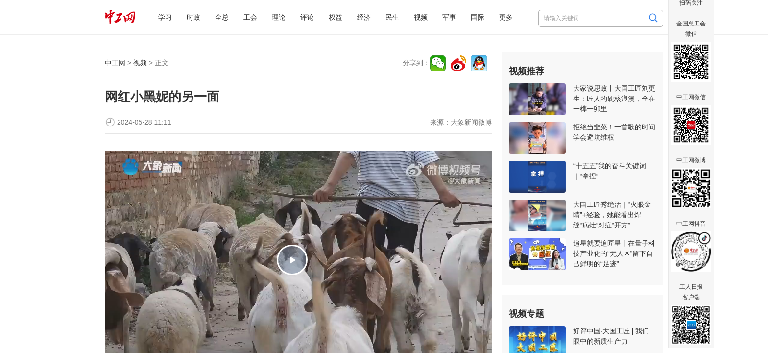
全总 (222, 17)
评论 (307, 17)
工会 (250, 17)
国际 (477, 17)
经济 (364, 17)
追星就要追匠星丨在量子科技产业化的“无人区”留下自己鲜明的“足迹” (614, 253)
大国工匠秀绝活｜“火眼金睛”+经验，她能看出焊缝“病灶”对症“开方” (612, 215)
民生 (392, 17)
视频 (421, 17)
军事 (449, 17)
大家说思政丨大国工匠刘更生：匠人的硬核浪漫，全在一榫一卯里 (614, 98)
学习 (165, 17)
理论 (279, 17)
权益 (335, 17)
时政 (193, 17)
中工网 (115, 63)
